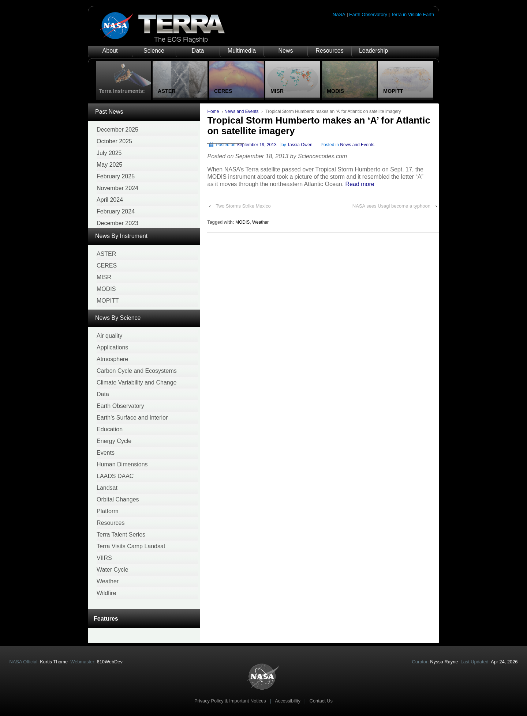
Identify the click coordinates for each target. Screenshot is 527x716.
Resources (329, 51)
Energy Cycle (114, 441)
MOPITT (108, 301)
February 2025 (116, 176)
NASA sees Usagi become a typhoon (391, 206)
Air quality (109, 336)
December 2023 (117, 223)
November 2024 (117, 188)
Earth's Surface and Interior (132, 417)
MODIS (106, 289)
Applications (112, 347)
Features (106, 618)
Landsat (107, 488)
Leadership (373, 51)
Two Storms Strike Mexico (243, 206)
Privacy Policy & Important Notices (230, 701)
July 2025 (109, 153)
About (110, 51)
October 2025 (114, 141)
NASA (339, 14)
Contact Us (321, 701)
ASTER (106, 254)
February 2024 (116, 211)
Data (198, 51)
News (285, 51)
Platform (108, 511)
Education (110, 429)
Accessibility (287, 701)
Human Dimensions (122, 464)
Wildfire (106, 593)
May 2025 (109, 165)
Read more (359, 184)
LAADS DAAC (115, 476)
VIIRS (104, 558)
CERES (107, 265)
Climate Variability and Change (136, 382)
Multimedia (242, 51)
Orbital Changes (118, 499)
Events (106, 453)
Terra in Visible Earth (412, 14)
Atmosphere (112, 359)
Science (153, 51)
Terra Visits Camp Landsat (131, 546)
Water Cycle (112, 570)
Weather (108, 581)
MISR (104, 277)
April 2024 (110, 200)
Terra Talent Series (121, 534)
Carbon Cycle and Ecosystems (137, 371)
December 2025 (117, 129)
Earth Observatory (368, 14)
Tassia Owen (300, 144)
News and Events (241, 111)
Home (213, 111)
